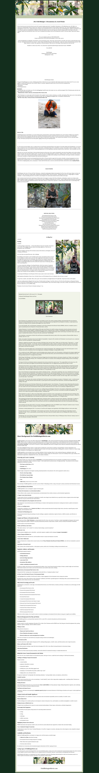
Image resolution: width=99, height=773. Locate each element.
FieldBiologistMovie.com (30, 4)
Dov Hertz (29, 153)
